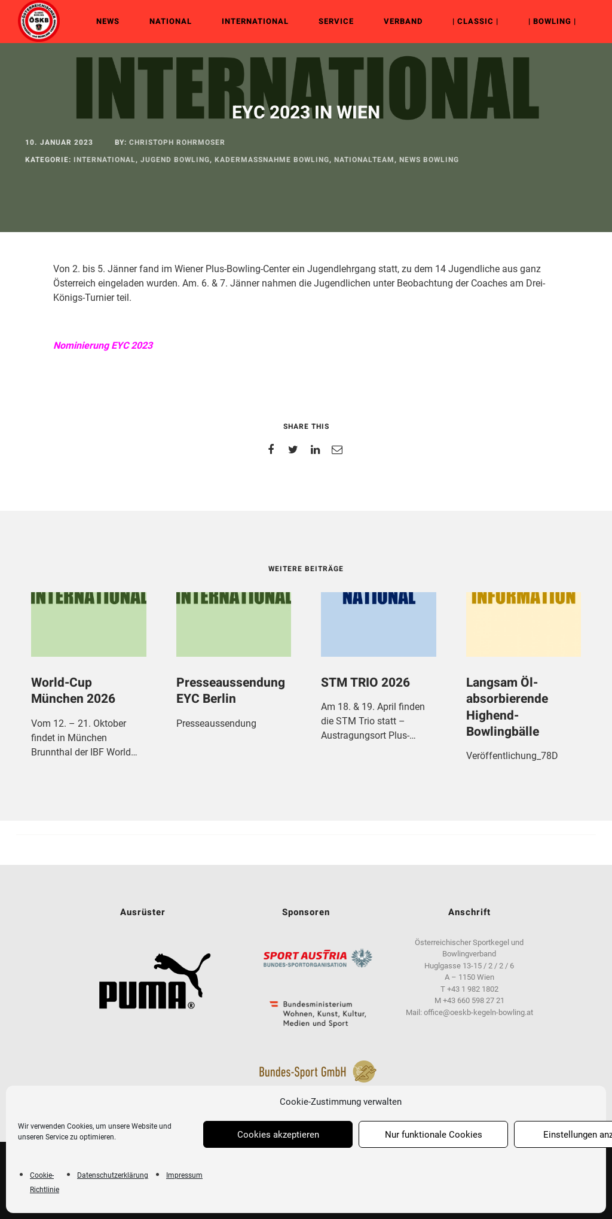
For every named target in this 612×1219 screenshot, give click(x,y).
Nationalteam (364, 159)
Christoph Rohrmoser (177, 142)
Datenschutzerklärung (112, 1175)
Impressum (184, 1175)
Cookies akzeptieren (278, 1134)
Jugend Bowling (175, 159)
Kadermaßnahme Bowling (272, 159)
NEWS (108, 21)
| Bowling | (552, 21)
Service (336, 21)
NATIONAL (170, 21)
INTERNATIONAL (255, 21)
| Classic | (475, 21)
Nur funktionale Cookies (433, 1134)
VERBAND (403, 21)
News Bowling (429, 159)
